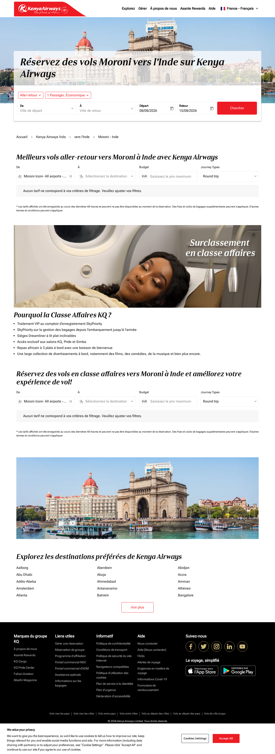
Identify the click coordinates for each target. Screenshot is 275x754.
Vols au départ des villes (155, 713)
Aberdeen (104, 568)
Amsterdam (25, 588)
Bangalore (186, 595)
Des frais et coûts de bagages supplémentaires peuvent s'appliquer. (210, 206)
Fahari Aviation (24, 674)
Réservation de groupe (69, 649)
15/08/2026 (188, 111)
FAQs (141, 656)
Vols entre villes (129, 713)
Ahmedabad (106, 581)
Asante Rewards (192, 8)
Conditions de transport (111, 649)
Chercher (237, 108)
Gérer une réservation (69, 643)
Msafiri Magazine (25, 680)
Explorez (128, 8)
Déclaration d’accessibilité (113, 696)
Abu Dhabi (24, 575)
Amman (184, 581)
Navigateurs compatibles (112, 666)
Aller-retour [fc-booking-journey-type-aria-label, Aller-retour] (28, 95)
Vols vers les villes (83, 713)
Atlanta (21, 595)
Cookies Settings (195, 738)
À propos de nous (163, 8)
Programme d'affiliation (70, 656)
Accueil (22, 137)
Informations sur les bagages (68, 683)
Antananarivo (107, 588)
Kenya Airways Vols (51, 137)
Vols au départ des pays (186, 713)
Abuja (101, 575)
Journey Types (210, 167)
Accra (182, 575)
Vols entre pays (107, 713)
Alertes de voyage (149, 662)
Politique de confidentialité (113, 643)
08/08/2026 (148, 111)
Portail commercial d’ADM (72, 668)
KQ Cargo (20, 661)
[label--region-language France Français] (239, 8)
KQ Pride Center (24, 667)
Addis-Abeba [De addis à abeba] (26, 581)
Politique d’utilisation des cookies (112, 675)
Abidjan (183, 568)
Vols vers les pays (59, 713)
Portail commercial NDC (70, 662)
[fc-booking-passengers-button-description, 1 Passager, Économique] (66, 95)
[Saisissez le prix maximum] (171, 176)
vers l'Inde (82, 137)
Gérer (142, 8)
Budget (144, 167)
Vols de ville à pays (215, 713)
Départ (143, 105)
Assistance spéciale (68, 674)
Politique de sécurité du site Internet (113, 658)
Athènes (184, 588)
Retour (183, 105)
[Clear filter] (70, 176)
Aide (212, 8)
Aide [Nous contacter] (152, 649)
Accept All (226, 738)
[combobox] (45, 110)
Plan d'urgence (106, 690)
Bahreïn (103, 595)
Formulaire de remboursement (148, 688)
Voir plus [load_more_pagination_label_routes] (137, 607)
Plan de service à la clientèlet (114, 683)
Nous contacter (148, 643)
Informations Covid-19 (152, 679)
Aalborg (22, 568)
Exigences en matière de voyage (153, 671)
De (21, 105)
